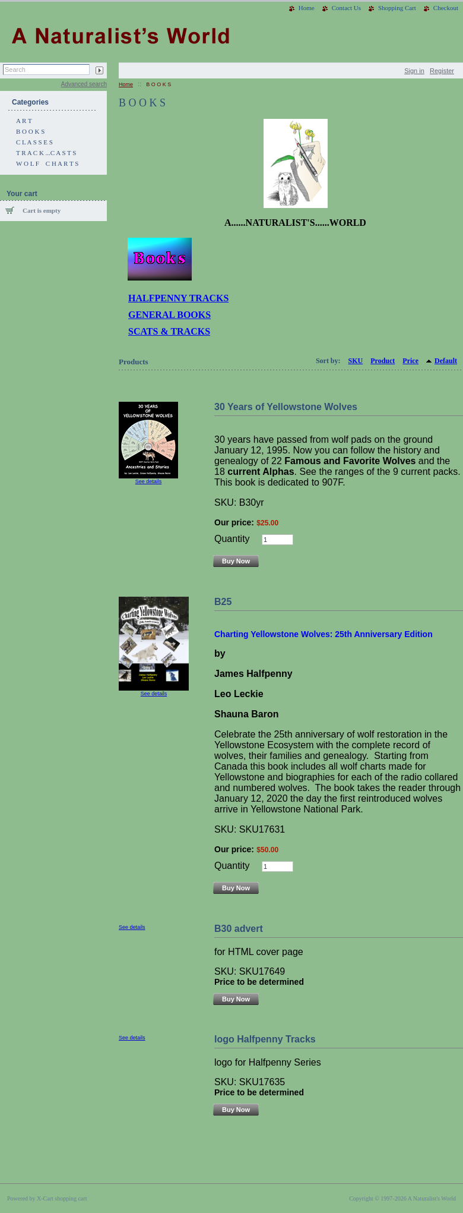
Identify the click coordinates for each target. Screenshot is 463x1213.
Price (410, 361)
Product (382, 361)
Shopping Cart (397, 7)
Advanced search (84, 84)
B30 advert (238, 929)
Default (446, 361)
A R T (24, 120)
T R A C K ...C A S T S (46, 152)
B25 (223, 602)
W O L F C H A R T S (47, 163)
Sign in (414, 70)
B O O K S (30, 131)
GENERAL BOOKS (169, 315)
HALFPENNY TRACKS (178, 298)
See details (148, 481)
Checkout (445, 7)
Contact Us (346, 7)
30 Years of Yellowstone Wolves (285, 407)
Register (442, 70)
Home (307, 7)
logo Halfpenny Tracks (265, 1039)
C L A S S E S (34, 142)
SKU (355, 361)
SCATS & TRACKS (169, 331)
